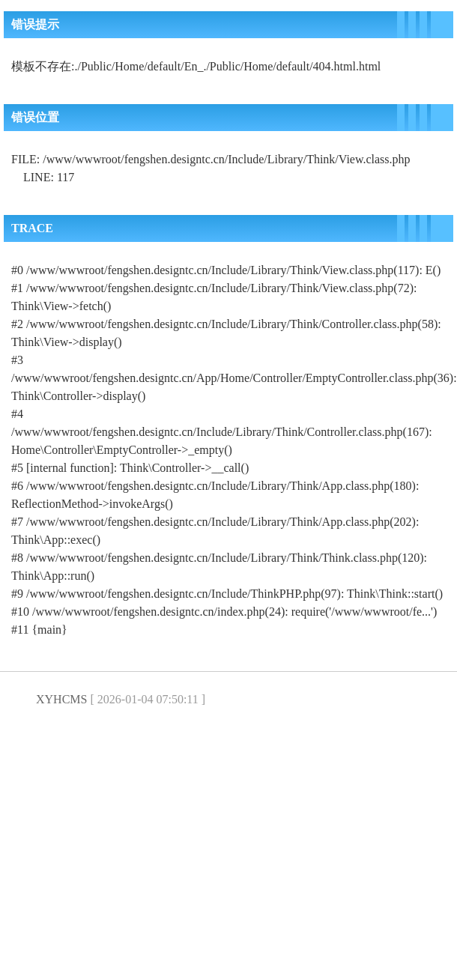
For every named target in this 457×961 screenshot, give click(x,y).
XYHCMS (61, 699)
